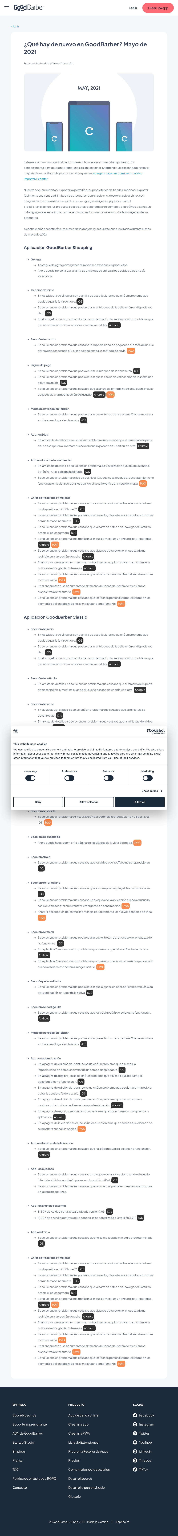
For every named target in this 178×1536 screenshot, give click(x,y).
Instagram (143, 1424)
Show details (150, 790)
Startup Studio (23, 1442)
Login (133, 8)
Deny (38, 801)
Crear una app (78, 1424)
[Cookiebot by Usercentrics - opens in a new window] (149, 731)
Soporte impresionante (30, 1424)
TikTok (140, 1469)
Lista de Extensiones (83, 1442)
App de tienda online (83, 1415)
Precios (74, 1460)
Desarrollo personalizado (86, 1487)
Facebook (143, 1415)
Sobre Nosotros (24, 1415)
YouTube (142, 1442)
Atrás (16, 26)
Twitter (141, 1433)
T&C (16, 1469)
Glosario (74, 1496)
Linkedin (142, 1451)
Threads (142, 1460)
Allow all (140, 801)
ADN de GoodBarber (28, 1433)
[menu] (6, 8)
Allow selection (88, 801)
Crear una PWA (79, 1433)
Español (122, 1522)
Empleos (19, 1451)
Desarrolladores (80, 1478)
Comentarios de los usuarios (89, 1469)
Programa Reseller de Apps (88, 1451)
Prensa (18, 1460)
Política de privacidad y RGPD (34, 1478)
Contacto (20, 1487)
